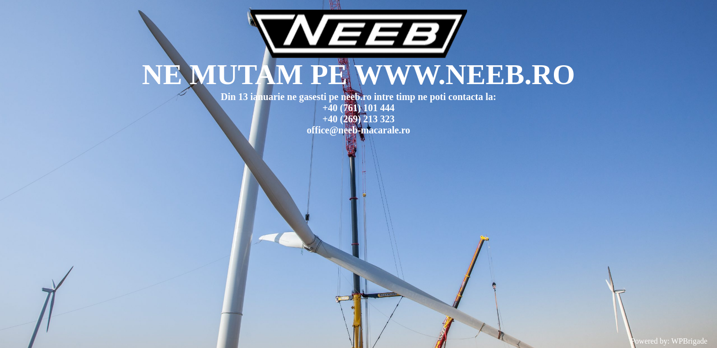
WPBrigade (689, 341)
